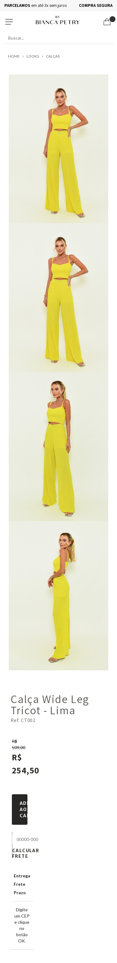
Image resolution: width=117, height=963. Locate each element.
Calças (53, 56)
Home (14, 56)
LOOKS (33, 56)
